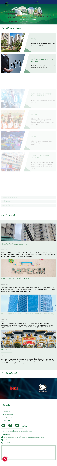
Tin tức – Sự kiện (45, 16)
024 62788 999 (6, 442)
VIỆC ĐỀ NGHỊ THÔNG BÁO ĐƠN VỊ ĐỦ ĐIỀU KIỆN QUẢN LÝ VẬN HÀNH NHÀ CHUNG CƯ (27, 314)
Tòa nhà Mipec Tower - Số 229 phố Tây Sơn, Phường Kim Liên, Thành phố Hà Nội (22, 437)
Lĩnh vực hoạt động (12, 16)
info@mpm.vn (6, 440)
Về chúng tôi (6, 411)
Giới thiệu (12, 13)
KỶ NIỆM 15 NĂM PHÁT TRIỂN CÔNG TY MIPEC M (16, 278)
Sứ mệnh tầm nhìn (7, 414)
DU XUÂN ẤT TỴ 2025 (7, 349)
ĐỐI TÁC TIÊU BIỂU (9, 373)
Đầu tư (33, 39)
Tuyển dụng (6, 420)
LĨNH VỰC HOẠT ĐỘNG (11, 28)
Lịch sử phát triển (7, 417)
